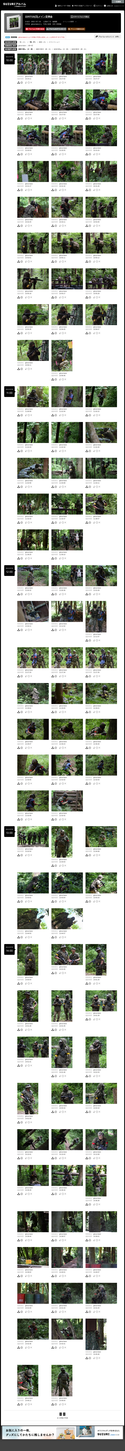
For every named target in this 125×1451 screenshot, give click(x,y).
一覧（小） (22, 42)
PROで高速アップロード (83, 6)
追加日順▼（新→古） (79, 49)
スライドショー (54, 42)
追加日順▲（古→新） (62, 49)
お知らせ (110, 6)
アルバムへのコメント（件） (107, 36)
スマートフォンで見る (80, 16)
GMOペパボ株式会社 (119, 6)
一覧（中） (32, 42)
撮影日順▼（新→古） (44, 49)
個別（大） (43, 42)
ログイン (99, 6)
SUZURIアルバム (14, 5)
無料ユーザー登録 (64, 6)
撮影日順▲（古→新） (26, 49)
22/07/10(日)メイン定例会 (38, 16)
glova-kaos (22, 46)
